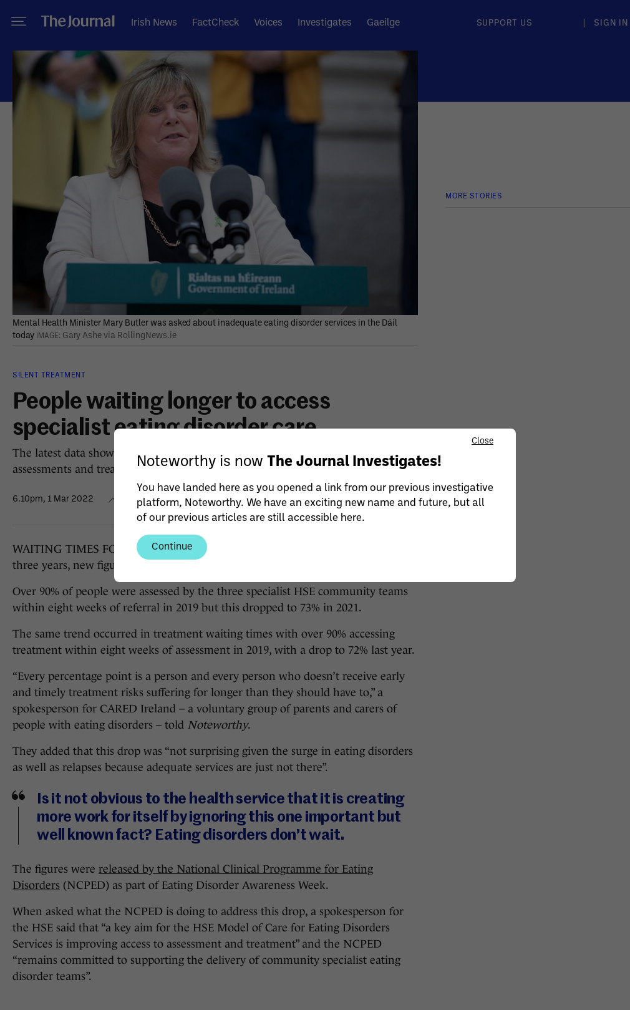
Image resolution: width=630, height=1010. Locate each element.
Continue (172, 546)
